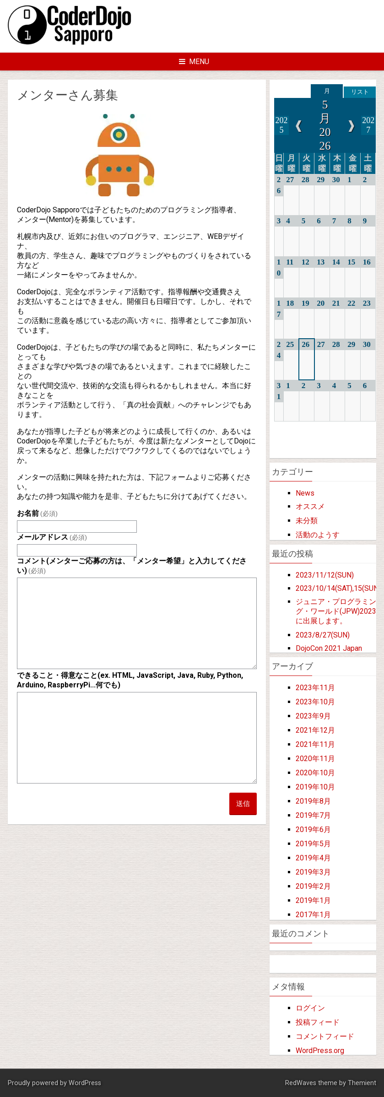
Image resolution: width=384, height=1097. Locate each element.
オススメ (310, 506)
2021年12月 (315, 730)
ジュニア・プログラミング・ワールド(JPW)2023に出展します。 (336, 611)
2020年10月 (315, 772)
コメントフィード (325, 1036)
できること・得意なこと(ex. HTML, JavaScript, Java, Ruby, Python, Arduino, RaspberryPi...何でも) (130, 680)
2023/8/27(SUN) (323, 635)
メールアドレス (52, 537)
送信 (243, 804)
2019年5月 (313, 843)
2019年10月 (315, 787)
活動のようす (318, 534)
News (305, 493)
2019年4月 (313, 858)
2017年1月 (313, 914)
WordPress (85, 1083)
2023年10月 (315, 701)
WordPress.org (320, 1050)
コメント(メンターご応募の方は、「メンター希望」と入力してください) (132, 566)
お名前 (37, 513)
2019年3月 (313, 872)
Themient (362, 1083)
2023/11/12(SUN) (325, 575)
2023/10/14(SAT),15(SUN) (338, 588)
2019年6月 (313, 829)
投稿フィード (318, 1022)
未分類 (307, 520)
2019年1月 (313, 900)
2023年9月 (313, 716)
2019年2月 (313, 886)
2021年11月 (315, 744)
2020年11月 (315, 758)
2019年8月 (313, 801)
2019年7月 (313, 815)
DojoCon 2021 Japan (329, 648)
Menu (194, 61)
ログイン (310, 1008)
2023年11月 (315, 687)
